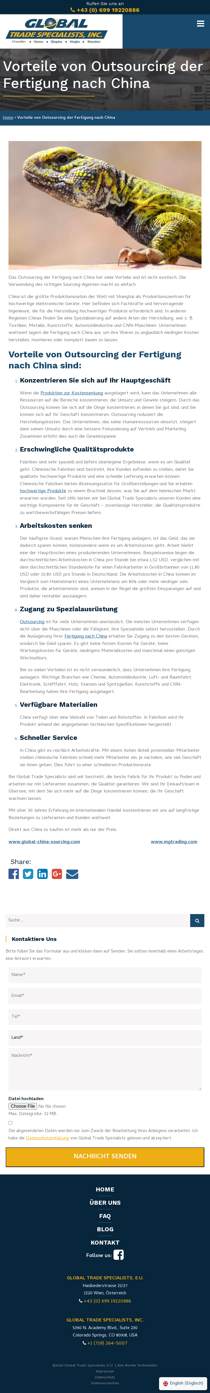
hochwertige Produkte (43, 491)
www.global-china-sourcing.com (44, 842)
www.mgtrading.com (174, 842)
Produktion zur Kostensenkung (71, 394)
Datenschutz (105, 1378)
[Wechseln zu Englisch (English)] (183, 1384)
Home (8, 118)
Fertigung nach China (86, 637)
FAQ (105, 1215)
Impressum (105, 1372)
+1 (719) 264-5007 (107, 1343)
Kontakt (105, 1242)
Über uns (105, 1202)
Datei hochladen (26, 1099)
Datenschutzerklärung (47, 1138)
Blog (105, 1229)
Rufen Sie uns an (105, 7)
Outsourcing (32, 622)
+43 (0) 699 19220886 (107, 1301)
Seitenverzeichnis (105, 1383)
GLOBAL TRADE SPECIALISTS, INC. (105, 1321)
